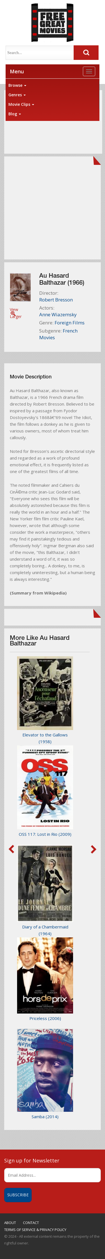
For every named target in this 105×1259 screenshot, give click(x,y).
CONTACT (31, 1222)
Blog (14, 113)
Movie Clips (21, 104)
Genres (17, 94)
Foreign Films (70, 322)
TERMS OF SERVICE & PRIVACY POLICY (35, 1229)
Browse (17, 85)
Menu (17, 71)
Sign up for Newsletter (31, 1160)
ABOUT (10, 1222)
